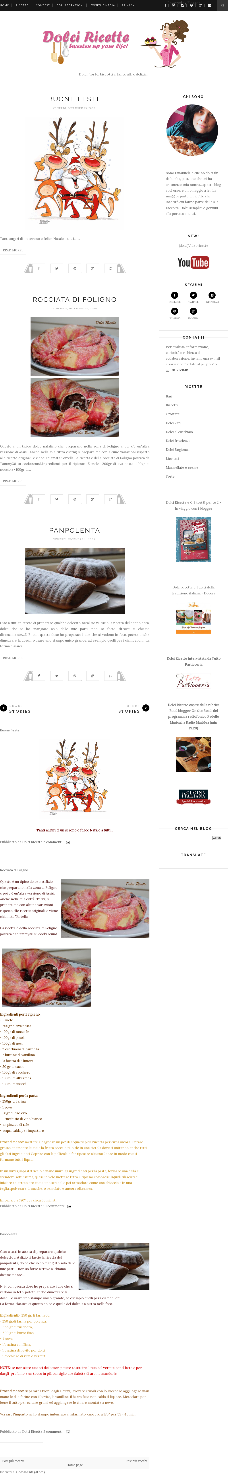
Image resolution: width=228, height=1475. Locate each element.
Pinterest (175, 313)
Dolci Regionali (177, 449)
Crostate (173, 414)
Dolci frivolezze (178, 441)
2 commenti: (53, 842)
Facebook (175, 297)
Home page (75, 1465)
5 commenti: (53, 1431)
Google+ (193, 313)
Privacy (128, 5)
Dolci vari (173, 423)
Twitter (193, 297)
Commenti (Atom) (30, 1472)
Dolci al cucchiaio (179, 432)
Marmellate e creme (182, 467)
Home (4, 5)
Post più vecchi (136, 1461)
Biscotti (172, 405)
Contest (43, 5)
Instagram (212, 297)
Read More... (13, 250)
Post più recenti (13, 1461)
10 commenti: (54, 1206)
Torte (170, 476)
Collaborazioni (70, 5)
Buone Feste (74, 99)
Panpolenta (74, 530)
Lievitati (172, 459)
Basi (169, 396)
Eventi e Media (103, 5)
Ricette (22, 5)
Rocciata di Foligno (75, 299)
